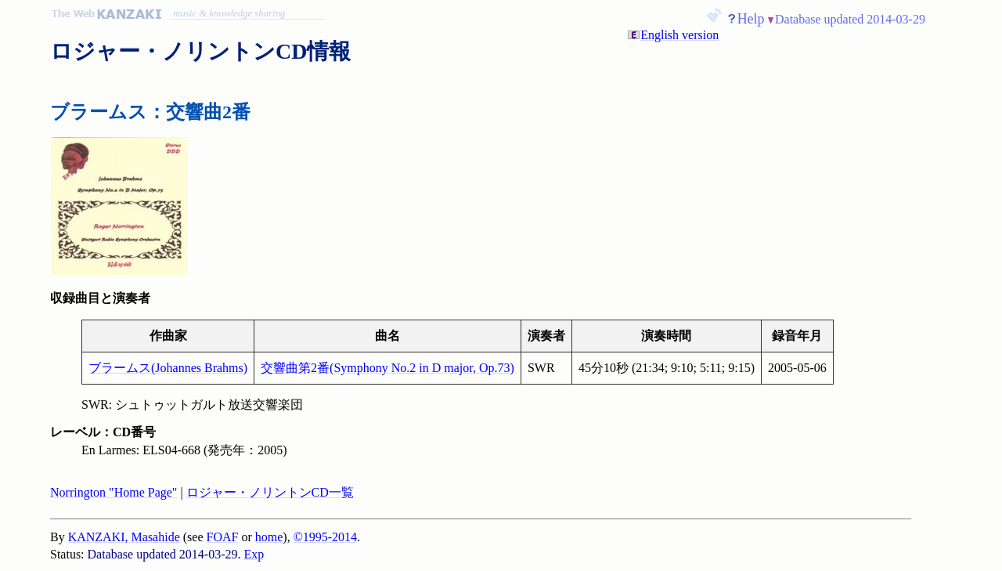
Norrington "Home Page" (113, 492)
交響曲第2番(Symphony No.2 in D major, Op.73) (387, 367)
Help (751, 19)
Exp (254, 554)
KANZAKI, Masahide (124, 537)
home (269, 537)
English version (679, 35)
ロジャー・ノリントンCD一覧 (270, 492)
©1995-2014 (325, 537)
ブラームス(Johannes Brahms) (167, 367)
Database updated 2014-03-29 (850, 19)
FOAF (223, 537)
